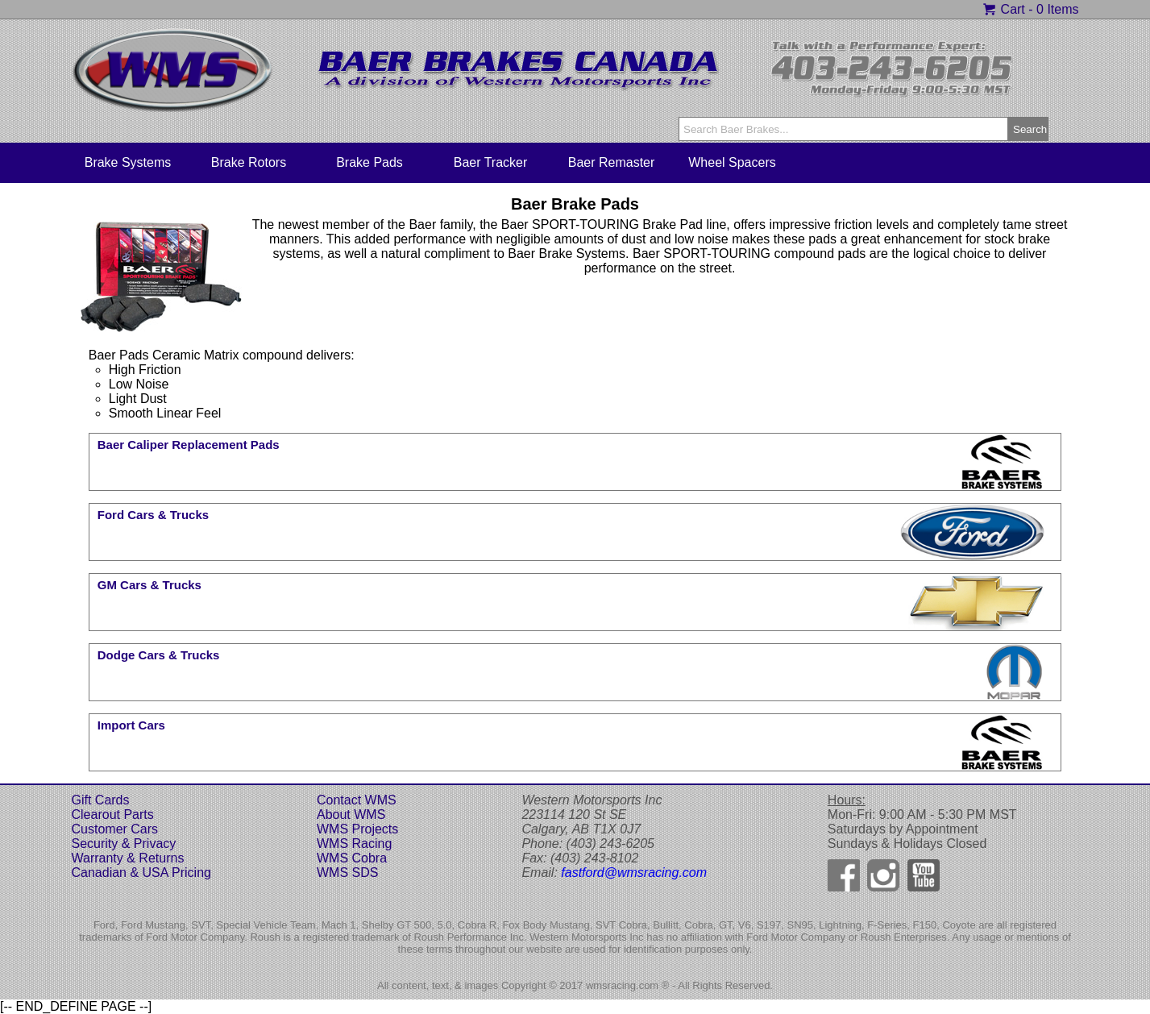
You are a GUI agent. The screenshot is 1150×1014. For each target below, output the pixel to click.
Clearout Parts (113, 814)
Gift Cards (101, 800)
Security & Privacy (124, 843)
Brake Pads (369, 162)
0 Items (1057, 9)
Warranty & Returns (128, 858)
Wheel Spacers (732, 162)
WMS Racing (354, 843)
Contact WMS (356, 800)
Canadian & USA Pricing (141, 872)
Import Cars (131, 725)
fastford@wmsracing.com (634, 872)
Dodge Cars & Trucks (159, 655)
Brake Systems (128, 162)
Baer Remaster (611, 162)
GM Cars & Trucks (149, 585)
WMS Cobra (352, 858)
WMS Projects (357, 829)
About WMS (351, 814)
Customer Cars (115, 829)
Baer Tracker (491, 162)
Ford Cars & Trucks (153, 515)
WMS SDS (347, 872)
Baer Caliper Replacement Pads (189, 444)
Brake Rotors (248, 162)
